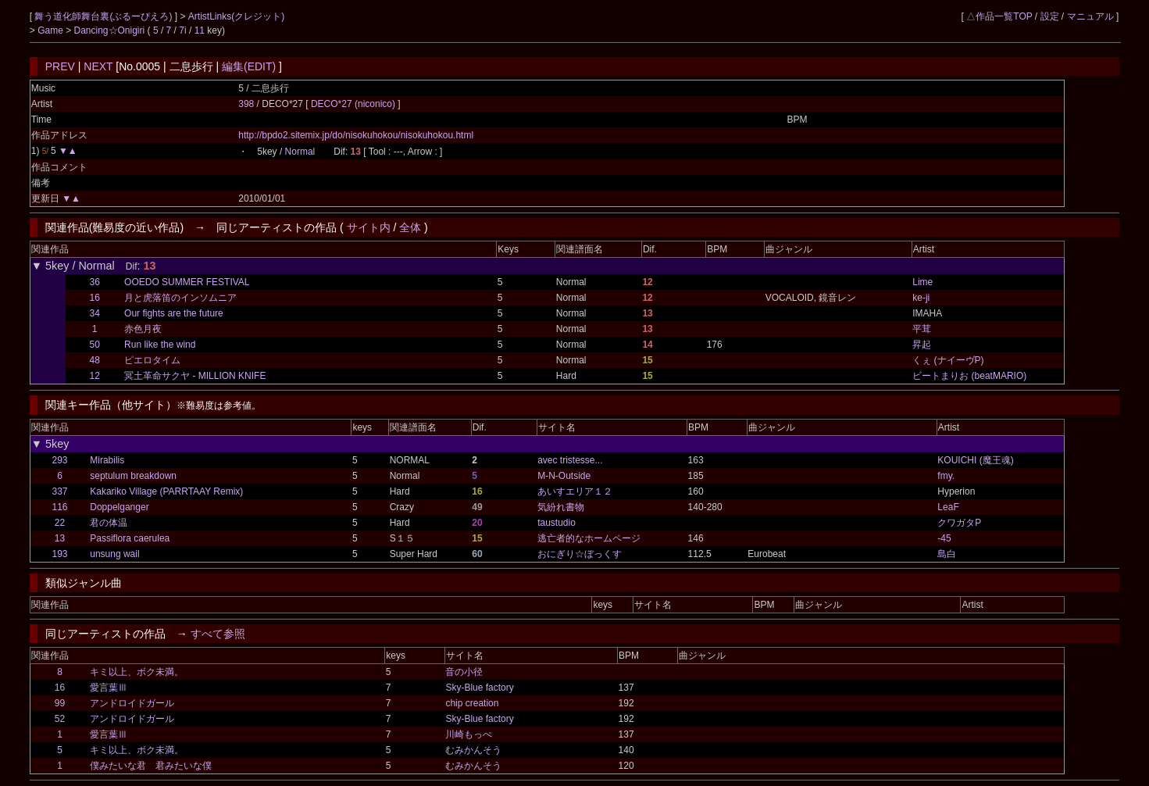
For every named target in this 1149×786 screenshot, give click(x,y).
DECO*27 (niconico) (354, 103)
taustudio (556, 522)
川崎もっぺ (468, 734)
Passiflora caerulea (129, 538)
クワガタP (959, 522)
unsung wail (114, 553)
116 (59, 507)
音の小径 (464, 671)
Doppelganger (119, 507)
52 (60, 718)
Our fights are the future (173, 313)
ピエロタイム (152, 360)
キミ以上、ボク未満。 (137, 671)
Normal (300, 151)
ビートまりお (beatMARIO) (969, 375)
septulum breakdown (133, 475)
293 (59, 460)
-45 (944, 538)
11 (199, 30)
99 (60, 703)
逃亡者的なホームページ (589, 538)
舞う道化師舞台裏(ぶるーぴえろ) (104, 16)
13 (60, 538)
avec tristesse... (569, 460)
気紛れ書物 (560, 507)
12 (95, 375)
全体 (410, 227)
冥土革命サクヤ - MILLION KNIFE (195, 375)
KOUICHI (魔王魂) (975, 460)
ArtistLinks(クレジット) (236, 16)
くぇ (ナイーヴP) (947, 360)
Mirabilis (107, 460)
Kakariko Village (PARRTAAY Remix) (166, 491)
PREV (60, 66)
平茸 (921, 328)
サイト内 (369, 227)
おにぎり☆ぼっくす (579, 553)
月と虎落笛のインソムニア (180, 297)
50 (95, 344)
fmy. (946, 475)
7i (182, 30)
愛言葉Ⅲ (108, 687)
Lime (922, 282)
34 (95, 313)
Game (51, 30)
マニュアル (1090, 16)
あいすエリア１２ (574, 491)
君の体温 (108, 522)
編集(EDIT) (249, 66)
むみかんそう (473, 750)
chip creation (471, 703)
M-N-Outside (564, 475)
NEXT (98, 66)
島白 (946, 553)
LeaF (947, 507)
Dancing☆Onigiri (110, 30)
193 (59, 553)
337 (59, 491)
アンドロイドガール (132, 703)
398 (246, 103)
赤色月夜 (143, 328)
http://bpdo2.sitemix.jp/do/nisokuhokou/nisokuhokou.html (355, 135)
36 (95, 282)
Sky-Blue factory (479, 687)
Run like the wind (159, 344)
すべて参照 (218, 633)
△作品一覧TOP (999, 16)
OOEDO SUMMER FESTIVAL (186, 282)
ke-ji (921, 297)
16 (95, 297)
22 (60, 522)
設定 (1049, 16)
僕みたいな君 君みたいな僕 (151, 765)
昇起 (921, 344)
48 (95, 360)
